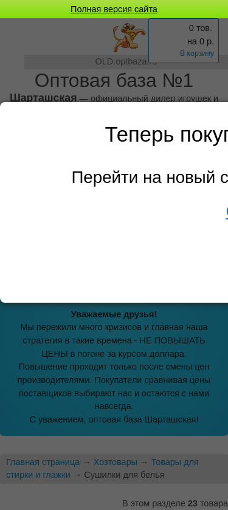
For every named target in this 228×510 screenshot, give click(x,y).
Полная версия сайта (114, 9)
